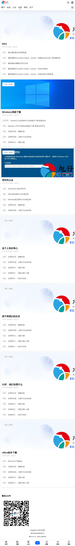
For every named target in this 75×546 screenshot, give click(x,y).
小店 (14, 7)
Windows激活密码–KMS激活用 (19, 199)
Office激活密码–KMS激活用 (18, 194)
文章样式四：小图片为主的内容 (19, 137)
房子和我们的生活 (11, 316)
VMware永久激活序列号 (17, 189)
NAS (4, 44)
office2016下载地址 (15, 461)
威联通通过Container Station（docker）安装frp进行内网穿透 (30, 74)
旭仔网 (43, 530)
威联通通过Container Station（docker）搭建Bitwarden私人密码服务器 (34, 58)
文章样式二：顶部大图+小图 (18, 273)
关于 (31, 7)
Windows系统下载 (11, 112)
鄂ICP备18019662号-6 (37, 533)
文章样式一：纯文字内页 (17, 278)
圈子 (3, 7)
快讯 (9, 7)
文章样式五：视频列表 (16, 131)
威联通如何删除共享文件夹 (18, 63)
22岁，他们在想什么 (12, 384)
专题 (20, 7)
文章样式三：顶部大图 (16, 142)
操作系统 (5, 120)
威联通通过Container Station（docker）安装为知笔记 (28, 69)
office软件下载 (9, 452)
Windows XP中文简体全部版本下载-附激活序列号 (26, 126)
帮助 (25, 7)
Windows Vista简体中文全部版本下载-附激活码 (28, 121)
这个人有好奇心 (10, 248)
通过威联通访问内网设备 (17, 52)
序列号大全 (7, 180)
